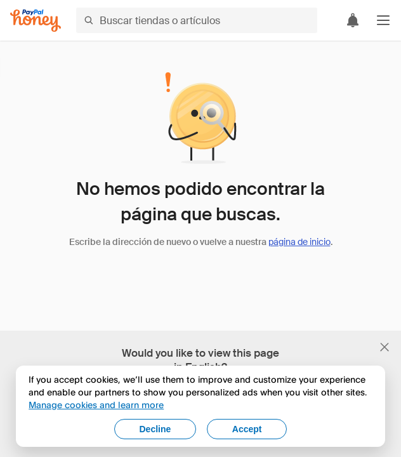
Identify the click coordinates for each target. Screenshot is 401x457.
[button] (383, 20)
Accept (247, 429)
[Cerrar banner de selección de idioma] (384, 347)
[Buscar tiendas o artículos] (196, 20)
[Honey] (35, 21)
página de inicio (299, 242)
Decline (155, 429)
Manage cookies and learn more (96, 404)
